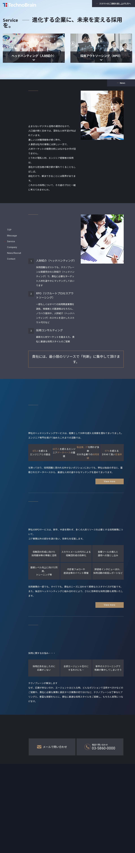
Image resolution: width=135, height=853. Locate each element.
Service (11, 232)
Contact (11, 250)
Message (12, 227)
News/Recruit (14, 244)
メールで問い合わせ (52, 747)
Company (12, 238)
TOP (9, 221)
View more (109, 481)
